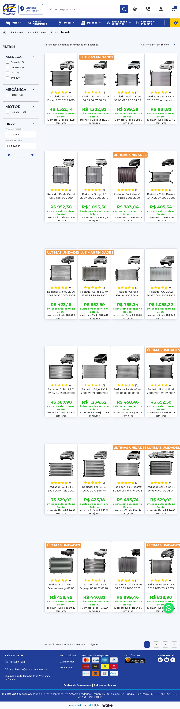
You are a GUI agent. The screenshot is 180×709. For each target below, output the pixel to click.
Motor (53, 32)
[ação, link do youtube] (166, 659)
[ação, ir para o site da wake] (107, 705)
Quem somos (67, 661)
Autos (31, 32)
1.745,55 (23, 146)
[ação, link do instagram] (172, 659)
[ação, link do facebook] (160, 659)
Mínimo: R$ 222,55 (13, 129)
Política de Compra (105, 685)
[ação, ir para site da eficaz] (94, 705)
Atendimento (67, 667)
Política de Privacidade (77, 685)
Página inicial (18, 32)
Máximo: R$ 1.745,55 (13, 140)
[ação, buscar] (124, 9)
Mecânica (42, 32)
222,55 (23, 134)
